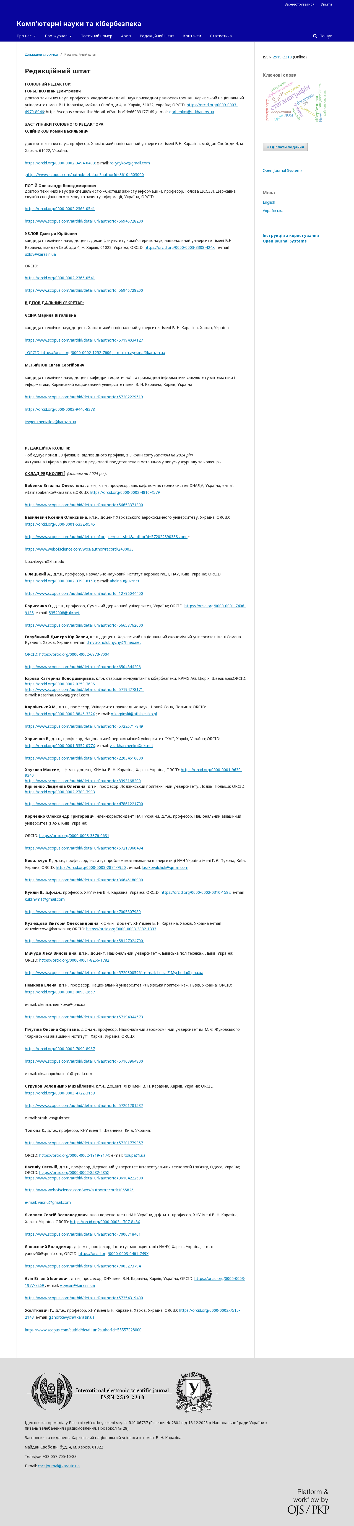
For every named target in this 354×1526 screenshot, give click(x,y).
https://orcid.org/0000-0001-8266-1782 (74, 960)
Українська (273, 210)
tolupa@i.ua (134, 1155)
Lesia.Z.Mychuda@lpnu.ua (180, 972)
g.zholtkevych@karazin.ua (72, 1317)
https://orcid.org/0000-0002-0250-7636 (60, 683)
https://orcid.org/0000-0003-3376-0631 (74, 835)
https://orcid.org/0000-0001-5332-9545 (60, 524)
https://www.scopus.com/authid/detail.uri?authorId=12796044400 (84, 593)
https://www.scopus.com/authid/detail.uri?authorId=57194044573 (84, 1016)
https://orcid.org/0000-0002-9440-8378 (60, 409)
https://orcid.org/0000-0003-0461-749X (114, 1253)
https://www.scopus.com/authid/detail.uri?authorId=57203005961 (91, 972)
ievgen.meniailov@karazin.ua (50, 421)
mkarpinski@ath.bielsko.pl (134, 713)
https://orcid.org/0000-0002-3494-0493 (60, 163)
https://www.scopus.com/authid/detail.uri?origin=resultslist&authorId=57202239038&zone (106, 536)
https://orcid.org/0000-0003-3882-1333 (121, 928)
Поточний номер (96, 35)
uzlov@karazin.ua (40, 254)
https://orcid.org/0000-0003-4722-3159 (60, 1093)
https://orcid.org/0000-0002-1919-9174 (74, 1155)
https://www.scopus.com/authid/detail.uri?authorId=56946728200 (84, 221)
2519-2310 (282, 57)
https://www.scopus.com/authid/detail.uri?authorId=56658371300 (84, 504)
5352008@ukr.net (64, 612)
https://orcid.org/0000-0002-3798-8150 (60, 580)
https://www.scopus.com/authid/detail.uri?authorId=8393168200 (83, 780)
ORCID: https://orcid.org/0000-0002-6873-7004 (67, 654)
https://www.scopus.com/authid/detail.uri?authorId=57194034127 (84, 340)
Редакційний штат (157, 35)
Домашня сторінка (41, 54)
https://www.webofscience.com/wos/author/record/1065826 (79, 1189)
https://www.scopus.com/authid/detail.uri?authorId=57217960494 (84, 848)
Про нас (25, 35)
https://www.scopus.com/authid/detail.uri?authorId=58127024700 (84, 940)
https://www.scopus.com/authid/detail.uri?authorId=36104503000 (85, 174)
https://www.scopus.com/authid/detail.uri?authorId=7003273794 (83, 1266)
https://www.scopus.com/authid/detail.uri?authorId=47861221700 (84, 803)
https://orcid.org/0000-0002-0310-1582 (196, 892)
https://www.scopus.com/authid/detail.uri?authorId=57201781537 (84, 1105)
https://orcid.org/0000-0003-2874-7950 (91, 867)
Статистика (221, 35)
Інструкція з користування (291, 238)
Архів (126, 35)
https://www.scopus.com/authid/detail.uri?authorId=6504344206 (83, 666)
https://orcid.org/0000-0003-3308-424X (180, 247)
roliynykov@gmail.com (130, 163)
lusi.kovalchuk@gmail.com (165, 867)
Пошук (325, 35)
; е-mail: (118, 352)
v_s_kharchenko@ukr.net (131, 745)
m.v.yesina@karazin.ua (145, 352)
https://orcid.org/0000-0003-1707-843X (105, 1221)
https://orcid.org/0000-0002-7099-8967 (60, 1048)
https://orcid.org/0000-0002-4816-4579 (125, 492)
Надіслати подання (285, 146)
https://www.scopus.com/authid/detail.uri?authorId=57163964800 (84, 1061)
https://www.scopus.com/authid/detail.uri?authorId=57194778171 (84, 689)
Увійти (326, 4)
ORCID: (33, 352)
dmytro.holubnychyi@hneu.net (114, 642)
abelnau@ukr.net (124, 580)
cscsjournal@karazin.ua (59, 1465)
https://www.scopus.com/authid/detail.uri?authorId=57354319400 (84, 1297)
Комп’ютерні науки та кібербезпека (79, 23)
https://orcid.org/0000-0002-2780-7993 (60, 791)
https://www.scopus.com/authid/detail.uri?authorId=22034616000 (84, 758)
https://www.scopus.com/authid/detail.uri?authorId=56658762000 (84, 625)
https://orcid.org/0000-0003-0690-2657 (60, 992)
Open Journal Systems (283, 170)
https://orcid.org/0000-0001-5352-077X (60, 745)
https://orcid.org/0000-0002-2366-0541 (60, 208)
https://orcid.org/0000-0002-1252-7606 (76, 352)
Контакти (192, 35)
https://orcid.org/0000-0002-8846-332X (60, 713)
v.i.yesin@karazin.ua (77, 1285)
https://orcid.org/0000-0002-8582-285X (74, 1172)
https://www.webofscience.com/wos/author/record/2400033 (79, 549)
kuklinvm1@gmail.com (45, 899)
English (269, 202)
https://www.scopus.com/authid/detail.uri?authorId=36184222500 (84, 1178)
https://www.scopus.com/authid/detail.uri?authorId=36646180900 (84, 879)
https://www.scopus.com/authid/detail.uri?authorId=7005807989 (83, 911)
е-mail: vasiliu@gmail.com (48, 1202)
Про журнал (57, 35)
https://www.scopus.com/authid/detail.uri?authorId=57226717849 (84, 726)
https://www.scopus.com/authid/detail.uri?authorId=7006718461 (83, 1234)
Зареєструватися (299, 4)
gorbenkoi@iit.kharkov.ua (191, 111)
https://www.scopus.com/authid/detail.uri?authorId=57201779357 (84, 1142)
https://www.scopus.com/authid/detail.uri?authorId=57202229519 (84, 396)
